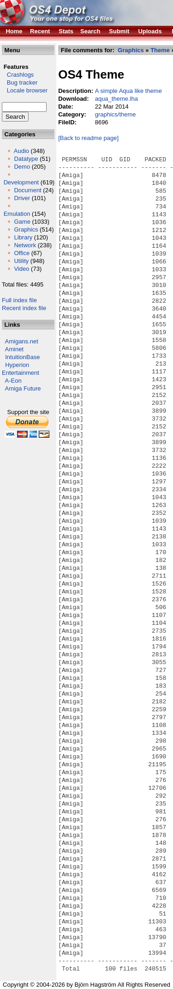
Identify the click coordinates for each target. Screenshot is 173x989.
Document (27, 190)
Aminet (14, 349)
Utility (21, 260)
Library (23, 237)
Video (21, 268)
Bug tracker (19, 82)
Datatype (26, 158)
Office (22, 253)
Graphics (26, 229)
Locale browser (25, 90)
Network (25, 245)
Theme (160, 50)
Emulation (17, 213)
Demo (22, 166)
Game (22, 221)
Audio (21, 150)
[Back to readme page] (88, 137)
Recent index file (24, 308)
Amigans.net (21, 341)
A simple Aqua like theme (128, 90)
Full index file (19, 300)
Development (21, 182)
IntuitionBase (22, 357)
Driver (22, 198)
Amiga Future (23, 388)
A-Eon (13, 380)
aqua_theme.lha (116, 98)
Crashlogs (18, 74)
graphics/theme (115, 114)
